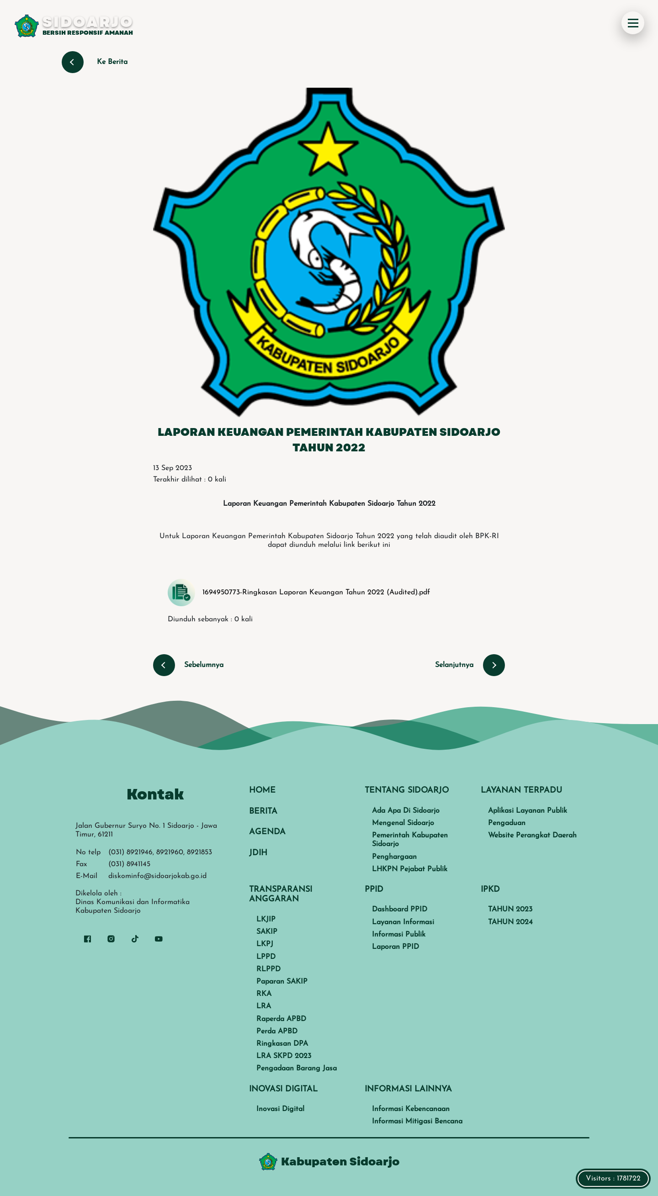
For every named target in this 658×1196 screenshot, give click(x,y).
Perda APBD (276, 1031)
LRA (263, 1006)
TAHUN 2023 (510, 909)
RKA (263, 994)
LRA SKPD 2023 (283, 1056)
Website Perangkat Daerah (532, 835)
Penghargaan (394, 857)
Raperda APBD (281, 1019)
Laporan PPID (395, 947)
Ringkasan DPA (282, 1044)
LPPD (266, 957)
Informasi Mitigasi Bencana (417, 1121)
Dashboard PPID (399, 909)
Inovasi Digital (280, 1109)
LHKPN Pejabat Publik (409, 869)
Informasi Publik (398, 934)
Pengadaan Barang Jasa (296, 1068)
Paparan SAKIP (282, 981)
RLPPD (268, 969)
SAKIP (266, 932)
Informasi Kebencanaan (411, 1109)
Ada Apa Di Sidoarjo (406, 811)
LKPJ (264, 944)
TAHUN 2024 (510, 922)
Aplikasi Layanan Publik (527, 811)
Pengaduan (506, 823)
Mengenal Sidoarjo (403, 823)
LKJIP (266, 919)
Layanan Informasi (403, 922)
